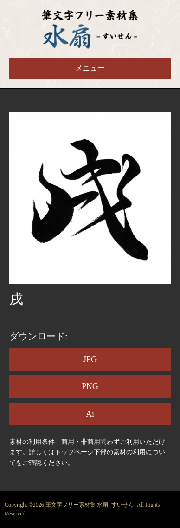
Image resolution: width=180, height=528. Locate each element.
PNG (90, 386)
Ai (90, 413)
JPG (90, 359)
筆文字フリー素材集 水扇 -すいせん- (91, 505)
